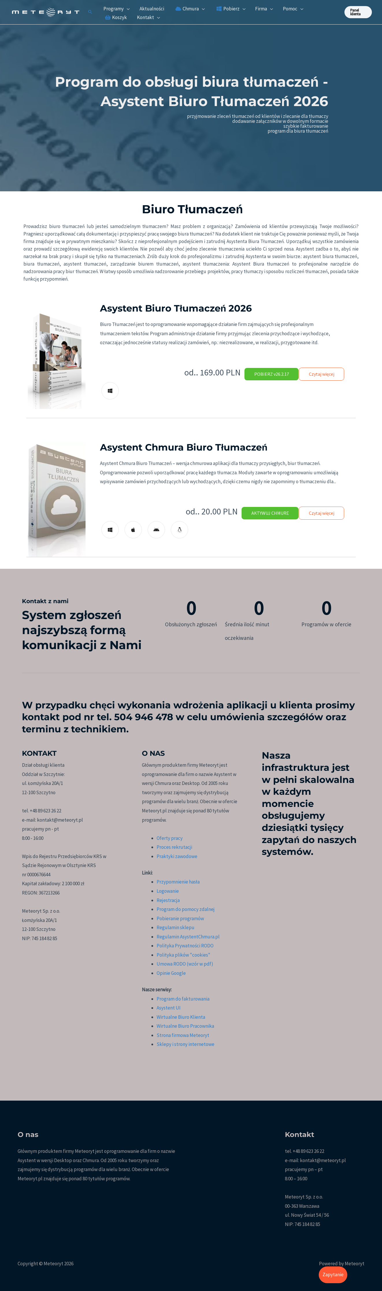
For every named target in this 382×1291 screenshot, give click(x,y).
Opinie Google (171, 973)
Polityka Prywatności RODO (185, 945)
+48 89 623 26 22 (308, 1151)
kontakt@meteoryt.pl (323, 1160)
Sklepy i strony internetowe (185, 1044)
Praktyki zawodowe (177, 856)
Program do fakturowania (183, 999)
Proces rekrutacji (174, 847)
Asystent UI (169, 1008)
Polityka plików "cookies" (183, 955)
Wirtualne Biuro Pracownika (185, 1026)
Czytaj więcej (320, 374)
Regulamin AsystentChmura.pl (188, 936)
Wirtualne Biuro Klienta (181, 1017)
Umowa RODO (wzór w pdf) (185, 964)
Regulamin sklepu (175, 927)
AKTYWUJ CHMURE (268, 513)
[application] (126, 8)
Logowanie (168, 891)
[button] (90, 12)
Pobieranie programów (180, 918)
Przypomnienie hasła (178, 882)
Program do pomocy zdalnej (186, 909)
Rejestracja (168, 900)
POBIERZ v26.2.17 (269, 374)
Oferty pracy (170, 838)
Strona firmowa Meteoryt (183, 1035)
